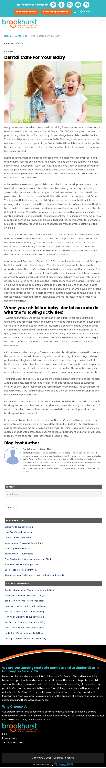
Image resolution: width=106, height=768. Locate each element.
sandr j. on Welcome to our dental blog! (24, 595)
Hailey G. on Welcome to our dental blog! (25, 606)
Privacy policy (9, 738)
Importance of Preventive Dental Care (24, 543)
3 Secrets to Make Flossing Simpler (22, 564)
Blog (4, 734)
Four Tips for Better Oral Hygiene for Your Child (28, 559)
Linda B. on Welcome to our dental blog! (24, 633)
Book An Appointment (56, 11)
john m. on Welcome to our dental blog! (24, 611)
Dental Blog (21, 36)
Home (7, 36)
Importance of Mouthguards (19, 553)
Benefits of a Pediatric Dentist (19, 532)
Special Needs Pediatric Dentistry (21, 569)
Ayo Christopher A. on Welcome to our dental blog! (30, 590)
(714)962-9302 (83, 11)
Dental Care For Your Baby (18, 537)
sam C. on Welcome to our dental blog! (24, 627)
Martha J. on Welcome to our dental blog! (25, 622)
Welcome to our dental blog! (19, 527)
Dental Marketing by (43, 764)
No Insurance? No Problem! (33, 4)
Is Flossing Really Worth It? (17, 548)
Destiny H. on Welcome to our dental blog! (26, 638)
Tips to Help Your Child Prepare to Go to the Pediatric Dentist (35, 575)
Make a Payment (26, 11)
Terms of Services (12, 742)
